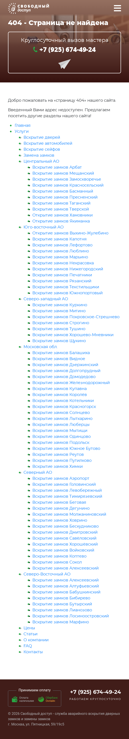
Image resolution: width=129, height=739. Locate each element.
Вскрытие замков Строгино (60, 323)
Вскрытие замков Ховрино (59, 521)
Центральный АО (41, 162)
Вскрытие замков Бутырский (62, 604)
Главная (23, 126)
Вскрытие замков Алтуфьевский (65, 586)
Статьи (30, 634)
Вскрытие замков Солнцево (61, 413)
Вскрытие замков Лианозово (62, 610)
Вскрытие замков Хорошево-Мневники (72, 335)
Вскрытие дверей (41, 138)
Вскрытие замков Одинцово (61, 437)
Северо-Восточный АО (46, 574)
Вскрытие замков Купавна (59, 389)
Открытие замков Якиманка (61, 221)
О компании (36, 640)
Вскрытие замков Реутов (58, 455)
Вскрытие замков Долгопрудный (66, 371)
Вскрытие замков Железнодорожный (71, 383)
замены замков (37, 719)
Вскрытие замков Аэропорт (60, 479)
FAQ (27, 646)
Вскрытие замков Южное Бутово (66, 449)
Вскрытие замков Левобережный (67, 491)
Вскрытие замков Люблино (60, 251)
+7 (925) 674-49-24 (67, 49)
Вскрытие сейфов (41, 150)
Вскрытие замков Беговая (59, 503)
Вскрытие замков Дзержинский (65, 365)
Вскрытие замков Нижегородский (67, 269)
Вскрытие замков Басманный (62, 191)
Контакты (33, 652)
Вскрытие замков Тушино (58, 329)
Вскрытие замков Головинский (64, 485)
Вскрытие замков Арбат (57, 168)
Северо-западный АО (45, 299)
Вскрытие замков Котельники (63, 401)
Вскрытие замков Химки (57, 467)
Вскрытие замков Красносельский (68, 185)
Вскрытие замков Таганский (61, 203)
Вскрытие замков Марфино (60, 622)
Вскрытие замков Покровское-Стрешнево (75, 317)
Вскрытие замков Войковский (63, 550)
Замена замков (38, 156)
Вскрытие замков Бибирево (61, 598)
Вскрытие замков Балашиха (61, 353)
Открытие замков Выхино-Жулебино (70, 233)
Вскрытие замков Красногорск (64, 407)
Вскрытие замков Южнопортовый (67, 293)
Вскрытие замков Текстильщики (65, 287)
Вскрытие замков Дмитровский (65, 532)
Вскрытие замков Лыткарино (62, 419)
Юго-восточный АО (43, 227)
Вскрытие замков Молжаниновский (69, 515)
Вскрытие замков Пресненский (65, 197)
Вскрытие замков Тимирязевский (67, 497)
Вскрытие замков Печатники (62, 275)
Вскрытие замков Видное (58, 359)
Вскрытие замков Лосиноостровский (70, 616)
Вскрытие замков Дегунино (61, 509)
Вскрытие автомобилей (47, 144)
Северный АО (37, 473)
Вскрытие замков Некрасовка (63, 263)
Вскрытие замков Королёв (59, 395)
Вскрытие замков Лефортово (62, 245)
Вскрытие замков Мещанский (63, 173)
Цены (29, 628)
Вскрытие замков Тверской (60, 209)
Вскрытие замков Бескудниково (65, 526)
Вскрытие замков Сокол (57, 562)
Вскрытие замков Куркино (59, 305)
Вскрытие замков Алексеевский (65, 568)
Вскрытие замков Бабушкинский (66, 592)
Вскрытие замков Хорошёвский (65, 544)
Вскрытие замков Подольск (60, 443)
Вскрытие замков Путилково (62, 461)
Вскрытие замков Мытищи (59, 431)
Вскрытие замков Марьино (60, 257)
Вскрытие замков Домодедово (64, 377)
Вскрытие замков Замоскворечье (66, 179)
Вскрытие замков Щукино (59, 341)
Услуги (22, 132)
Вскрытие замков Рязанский (61, 281)
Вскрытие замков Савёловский (64, 538)
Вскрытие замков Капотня (59, 239)
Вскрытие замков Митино (59, 311)
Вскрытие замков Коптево (59, 556)
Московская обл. (40, 347)
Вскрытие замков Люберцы (61, 425)
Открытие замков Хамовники (62, 215)
